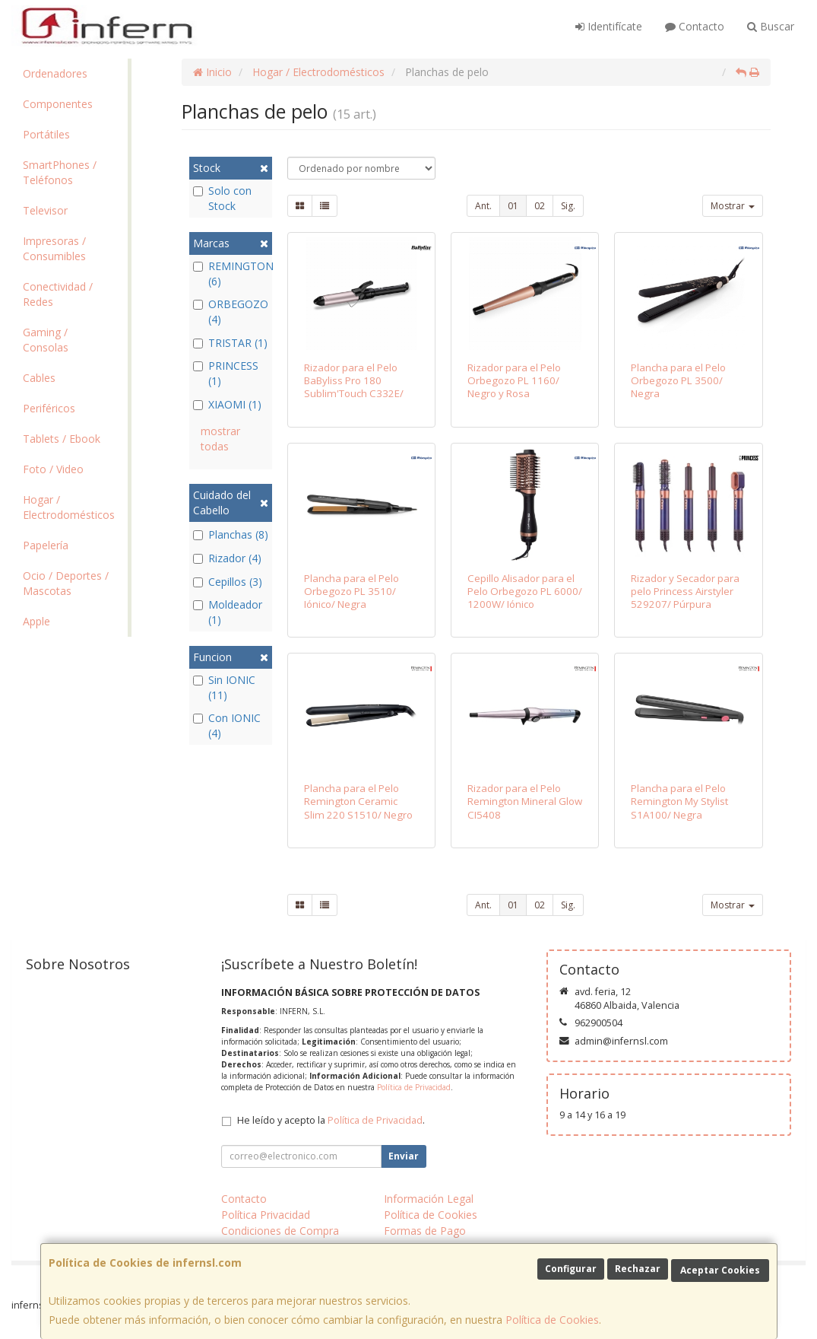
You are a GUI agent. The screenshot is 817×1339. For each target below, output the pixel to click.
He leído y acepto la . (331, 1120)
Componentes (58, 104)
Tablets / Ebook (61, 438)
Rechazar (637, 1268)
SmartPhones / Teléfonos (60, 172)
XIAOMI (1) (227, 404)
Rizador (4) (227, 558)
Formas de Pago (425, 1230)
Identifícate (608, 26)
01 (513, 205)
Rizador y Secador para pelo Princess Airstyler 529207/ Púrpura (685, 591)
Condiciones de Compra (280, 1230)
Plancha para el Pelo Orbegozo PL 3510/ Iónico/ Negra (351, 591)
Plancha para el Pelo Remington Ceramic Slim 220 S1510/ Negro (358, 801)
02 (539, 205)
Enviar (403, 1156)
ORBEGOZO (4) (230, 311)
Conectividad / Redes (58, 294)
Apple (36, 621)
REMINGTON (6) (230, 273)
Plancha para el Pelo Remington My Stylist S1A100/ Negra (679, 801)
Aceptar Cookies (720, 1270)
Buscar (770, 26)
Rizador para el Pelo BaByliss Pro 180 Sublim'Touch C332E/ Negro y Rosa (354, 387)
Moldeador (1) (227, 612)
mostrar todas (220, 438)
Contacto (694, 26)
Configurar (571, 1268)
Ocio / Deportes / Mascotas (66, 583)
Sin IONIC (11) (224, 687)
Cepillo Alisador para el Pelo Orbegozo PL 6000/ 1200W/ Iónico (524, 591)
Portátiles (46, 134)
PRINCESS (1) (225, 373)
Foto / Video (53, 469)
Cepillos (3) (227, 581)
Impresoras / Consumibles (54, 248)
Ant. (483, 205)
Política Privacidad (265, 1214)
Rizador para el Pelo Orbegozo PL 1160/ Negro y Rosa (514, 381)
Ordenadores (55, 73)
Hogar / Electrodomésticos (69, 507)
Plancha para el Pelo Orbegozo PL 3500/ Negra (678, 381)
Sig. (568, 205)
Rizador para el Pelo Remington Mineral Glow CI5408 (524, 801)
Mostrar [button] (733, 205)
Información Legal (428, 1198)
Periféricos (49, 408)
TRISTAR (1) (230, 343)
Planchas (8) (230, 534)
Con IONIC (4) (227, 725)
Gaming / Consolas (45, 340)
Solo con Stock (222, 198)
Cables (39, 378)
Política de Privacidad (414, 1087)
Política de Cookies (552, 1319)
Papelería (45, 545)
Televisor (45, 210)
